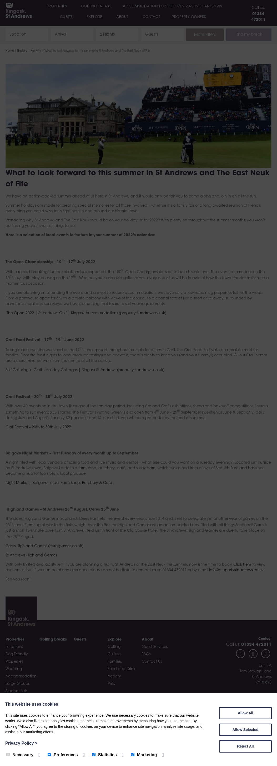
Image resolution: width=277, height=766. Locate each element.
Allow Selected (246, 730)
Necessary (19, 755)
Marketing (144, 755)
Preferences (63, 755)
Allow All (245, 713)
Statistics (104, 755)
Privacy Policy (21, 743)
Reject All (245, 746)
